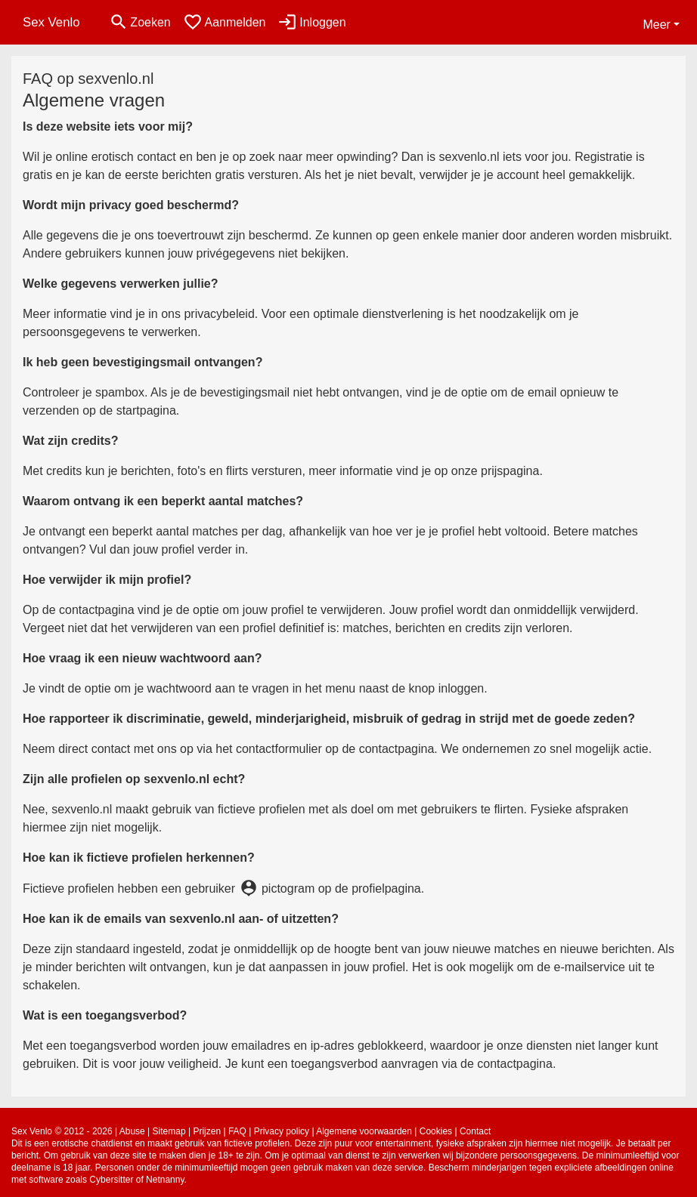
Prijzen (207, 1131)
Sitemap (169, 1131)
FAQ (237, 1131)
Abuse (132, 1131)
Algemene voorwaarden (364, 1131)
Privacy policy (281, 1131)
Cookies (436, 1131)
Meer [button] (656, 24)
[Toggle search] (140, 22)
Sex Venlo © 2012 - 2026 (62, 1131)
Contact (475, 1131)
